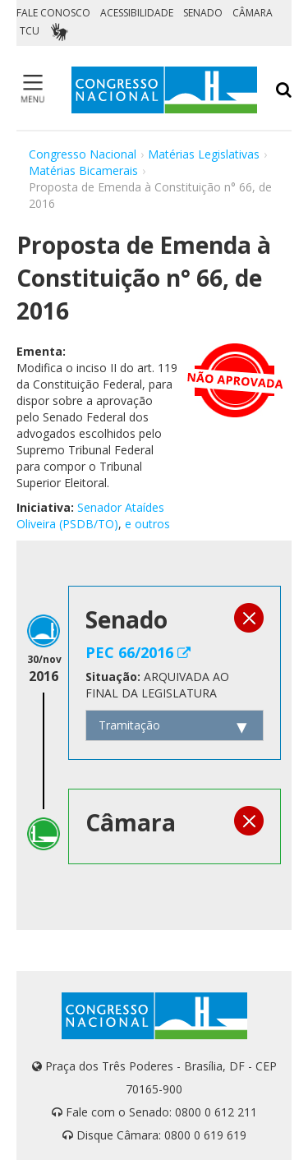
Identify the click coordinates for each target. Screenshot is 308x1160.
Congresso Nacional (82, 154)
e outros (147, 524)
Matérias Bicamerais (83, 170)
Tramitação (129, 725)
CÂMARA (252, 13)
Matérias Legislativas (204, 154)
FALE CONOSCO (53, 13)
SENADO (203, 13)
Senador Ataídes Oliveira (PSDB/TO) (90, 515)
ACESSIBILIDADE (136, 13)
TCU (29, 31)
